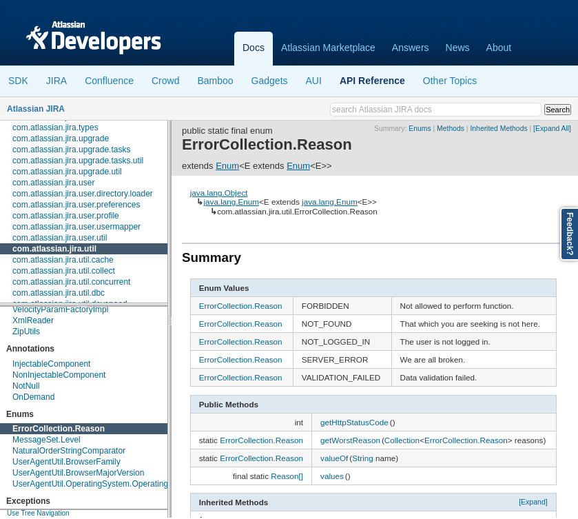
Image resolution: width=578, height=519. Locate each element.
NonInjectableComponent (58, 375)
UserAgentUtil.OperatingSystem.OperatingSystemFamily (116, 484)
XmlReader (33, 320)
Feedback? (570, 234)
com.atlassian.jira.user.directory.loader (82, 194)
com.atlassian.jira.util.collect (63, 271)
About (499, 47)
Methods (450, 128)
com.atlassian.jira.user (53, 182)
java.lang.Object (219, 192)
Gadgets (269, 80)
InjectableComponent (51, 364)
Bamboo (215, 80)
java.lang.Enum (231, 201)
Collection (402, 440)
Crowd (165, 80)
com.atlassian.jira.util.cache (63, 260)
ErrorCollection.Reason (58, 429)
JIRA (56, 80)
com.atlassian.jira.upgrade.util (67, 171)
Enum (227, 166)
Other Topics (450, 80)
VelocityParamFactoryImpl (60, 309)
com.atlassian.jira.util (54, 249)
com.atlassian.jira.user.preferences (76, 205)
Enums (420, 128)
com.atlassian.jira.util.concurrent (71, 282)
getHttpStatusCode (354, 422)
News (458, 47)
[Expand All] (552, 128)
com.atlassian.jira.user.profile (65, 216)
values (332, 475)
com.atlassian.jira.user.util (59, 238)
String (362, 458)
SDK (18, 80)
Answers (410, 47)
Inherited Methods (498, 128)
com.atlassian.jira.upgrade (60, 138)
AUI (314, 80)
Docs (253, 47)
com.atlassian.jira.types (55, 127)
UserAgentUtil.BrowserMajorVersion (78, 473)
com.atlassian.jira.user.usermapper (76, 227)
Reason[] (287, 475)
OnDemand (33, 397)
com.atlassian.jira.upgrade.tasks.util (77, 160)
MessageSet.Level (46, 440)
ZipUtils (26, 331)
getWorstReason (350, 440)
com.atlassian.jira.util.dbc (58, 293)
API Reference (372, 80)
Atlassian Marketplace (328, 47)
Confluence (109, 80)
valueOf (334, 458)
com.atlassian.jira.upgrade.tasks (71, 149)
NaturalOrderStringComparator (68, 451)
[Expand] (533, 502)
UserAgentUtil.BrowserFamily (66, 462)
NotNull (25, 386)
